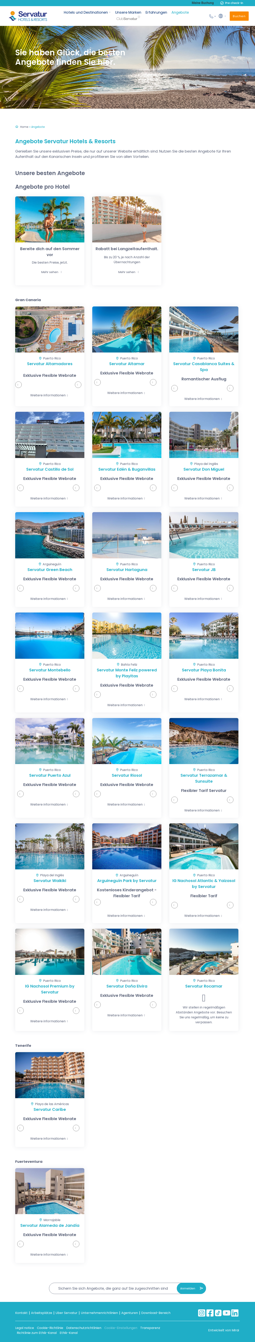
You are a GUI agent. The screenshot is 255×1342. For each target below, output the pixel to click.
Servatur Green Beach (49, 569)
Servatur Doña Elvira (126, 986)
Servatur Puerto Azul (50, 775)
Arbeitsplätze (41, 1313)
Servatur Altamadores (49, 364)
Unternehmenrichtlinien (99, 1313)
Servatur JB (204, 569)
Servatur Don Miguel (203, 469)
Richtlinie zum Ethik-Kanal (37, 1333)
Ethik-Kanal (69, 1333)
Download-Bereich (155, 1313)
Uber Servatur (66, 1313)
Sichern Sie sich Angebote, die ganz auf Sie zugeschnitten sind (113, 1288)
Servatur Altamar (127, 364)
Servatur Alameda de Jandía (49, 1225)
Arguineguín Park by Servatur (127, 880)
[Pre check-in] (222, 3)
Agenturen (129, 1313)
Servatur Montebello (50, 670)
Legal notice (24, 1328)
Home (24, 127)
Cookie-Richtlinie (50, 1328)
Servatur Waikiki (50, 880)
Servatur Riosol (127, 775)
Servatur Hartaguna (126, 569)
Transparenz (150, 1328)
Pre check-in (234, 3)
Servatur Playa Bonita (204, 670)
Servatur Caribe (50, 1109)
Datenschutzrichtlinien (83, 1328)
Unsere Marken (128, 12)
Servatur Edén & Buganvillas (126, 469)
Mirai (235, 1330)
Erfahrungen (156, 12)
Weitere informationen (48, 395)
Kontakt (21, 1313)
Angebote (180, 12)
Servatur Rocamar (203, 986)
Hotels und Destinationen (86, 12)
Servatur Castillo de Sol (49, 469)
